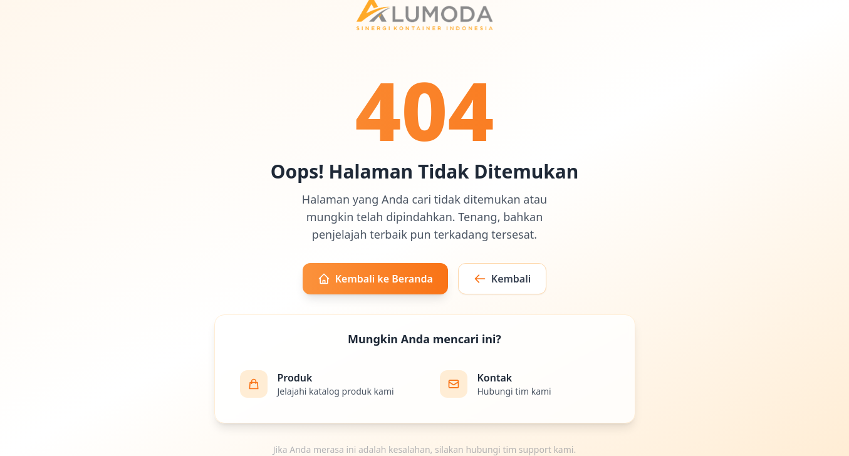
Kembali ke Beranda (375, 279)
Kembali (502, 279)
